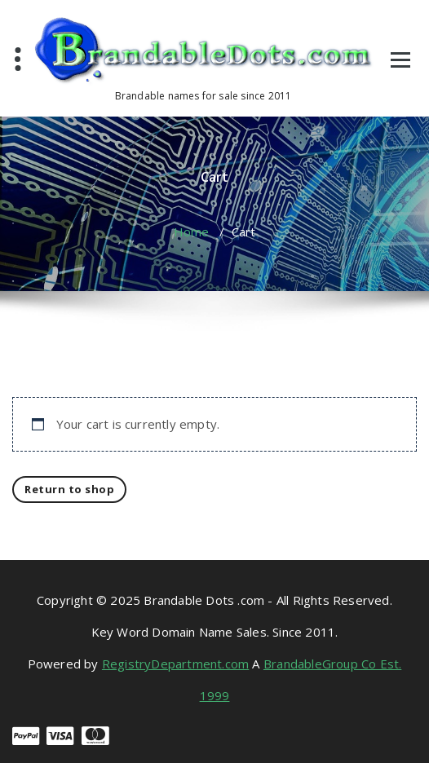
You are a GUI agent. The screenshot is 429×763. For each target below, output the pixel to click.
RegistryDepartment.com (175, 663)
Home (192, 231)
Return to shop (69, 489)
